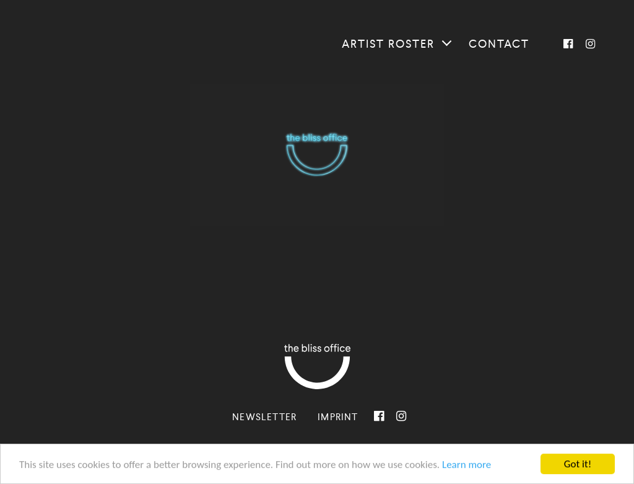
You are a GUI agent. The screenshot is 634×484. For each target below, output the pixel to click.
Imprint (338, 417)
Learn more (466, 465)
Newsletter (264, 417)
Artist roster (388, 44)
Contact (499, 44)
